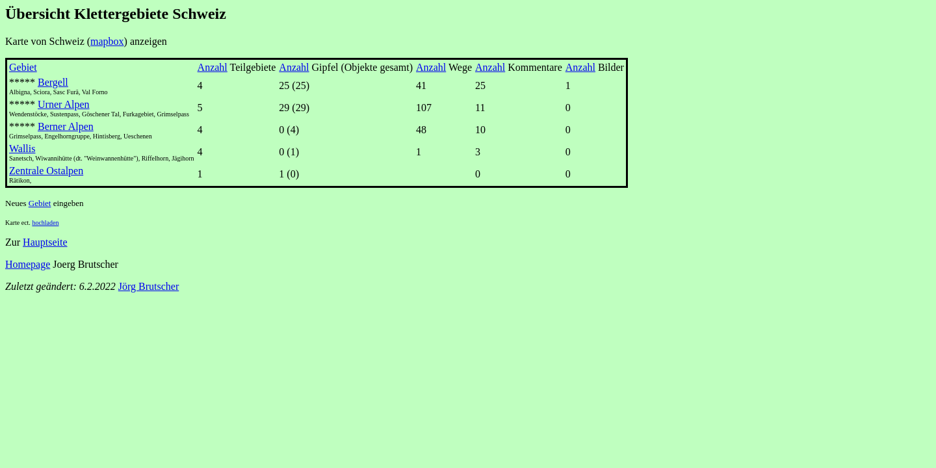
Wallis (22, 148)
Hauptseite (45, 242)
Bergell (53, 82)
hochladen (45, 222)
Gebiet (23, 67)
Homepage (27, 264)
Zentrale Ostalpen (46, 170)
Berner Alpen (66, 126)
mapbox (107, 41)
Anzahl (213, 67)
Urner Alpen (64, 104)
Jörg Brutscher (148, 286)
